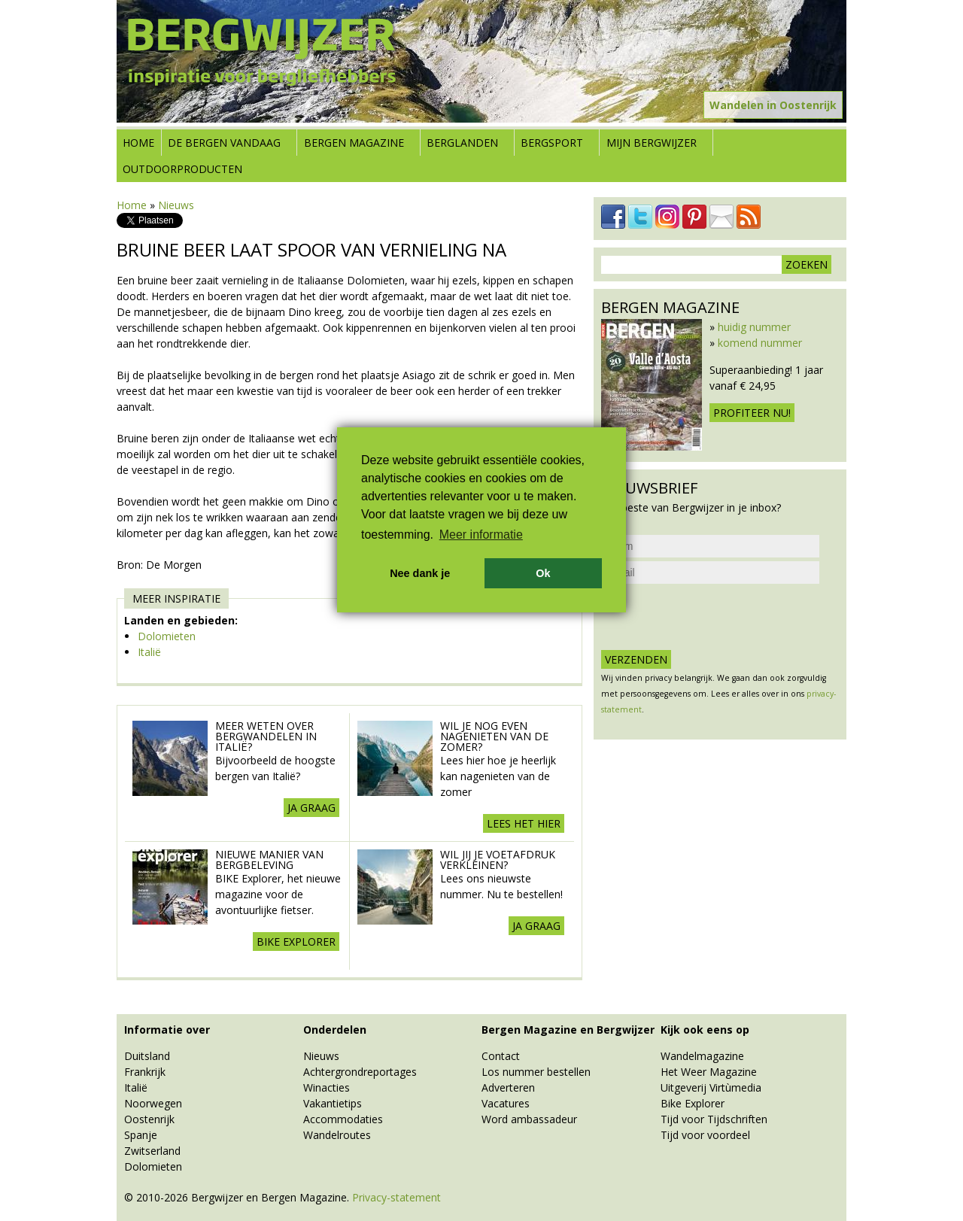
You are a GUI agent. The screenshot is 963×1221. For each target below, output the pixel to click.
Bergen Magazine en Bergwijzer (568, 1029)
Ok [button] (543, 573)
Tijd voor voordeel (705, 1135)
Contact (501, 1056)
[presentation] (715, 617)
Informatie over (167, 1029)
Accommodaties (343, 1119)
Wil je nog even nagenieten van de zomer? (494, 736)
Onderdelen (334, 1029)
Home (138, 142)
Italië (149, 652)
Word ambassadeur (529, 1119)
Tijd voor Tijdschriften (714, 1119)
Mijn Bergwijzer (651, 142)
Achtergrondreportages (360, 1072)
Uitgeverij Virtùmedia (711, 1087)
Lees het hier (523, 823)
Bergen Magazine (354, 142)
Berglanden (462, 142)
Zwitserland (152, 1151)
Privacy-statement (396, 1197)
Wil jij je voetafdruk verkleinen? (497, 859)
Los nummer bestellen (536, 1072)
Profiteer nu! (752, 412)
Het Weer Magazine (709, 1072)
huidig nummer (754, 327)
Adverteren (508, 1087)
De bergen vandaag (224, 142)
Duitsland (147, 1056)
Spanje (140, 1135)
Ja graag (311, 807)
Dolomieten (167, 636)
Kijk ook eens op (705, 1029)
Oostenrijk (149, 1119)
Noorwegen (153, 1103)
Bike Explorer (693, 1103)
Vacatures (506, 1103)
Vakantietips (332, 1103)
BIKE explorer (296, 941)
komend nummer (760, 343)
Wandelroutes (337, 1135)
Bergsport (552, 142)
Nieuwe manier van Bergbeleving (269, 859)
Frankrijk (145, 1072)
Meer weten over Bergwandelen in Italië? (266, 736)
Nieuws (176, 205)
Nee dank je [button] (420, 573)
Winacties (326, 1087)
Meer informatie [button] (481, 534)
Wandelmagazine (702, 1056)
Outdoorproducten (182, 169)
